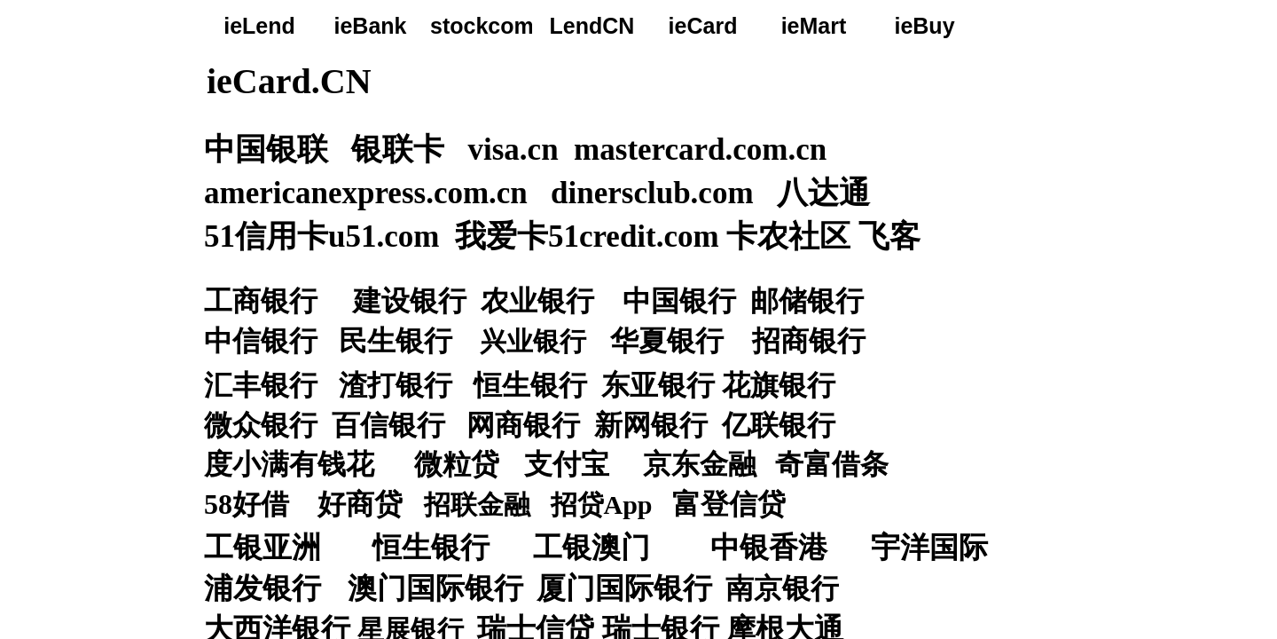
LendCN (592, 25)
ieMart (814, 25)
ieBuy (924, 25)
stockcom (481, 25)
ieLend (259, 25)
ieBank (370, 25)
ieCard (703, 25)
